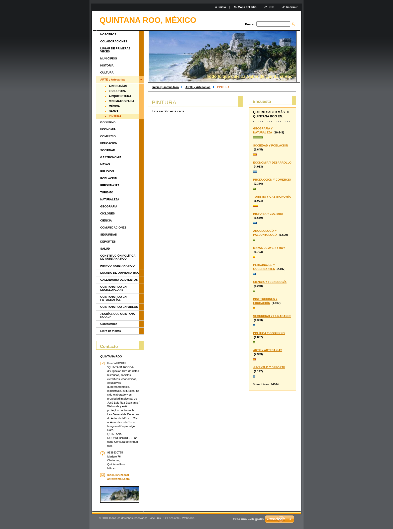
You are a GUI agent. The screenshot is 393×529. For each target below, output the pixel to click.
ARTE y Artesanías (198, 87)
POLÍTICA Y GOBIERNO (269, 333)
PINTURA (115, 116)
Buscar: (250, 24)
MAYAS (105, 164)
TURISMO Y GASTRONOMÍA (272, 196)
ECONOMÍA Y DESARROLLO (272, 162)
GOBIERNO (108, 122)
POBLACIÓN (108, 178)
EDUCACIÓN (108, 143)
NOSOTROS (108, 34)
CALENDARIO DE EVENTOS (119, 279)
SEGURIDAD (108, 234)
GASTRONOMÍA (111, 157)
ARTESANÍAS (118, 86)
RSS (271, 7)
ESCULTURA (117, 91)
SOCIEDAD (107, 150)
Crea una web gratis (248, 519)
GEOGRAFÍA (108, 206)
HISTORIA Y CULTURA (268, 213)
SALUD (105, 248)
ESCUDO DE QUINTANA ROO (119, 272)
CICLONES (107, 213)
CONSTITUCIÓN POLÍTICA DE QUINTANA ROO (117, 257)
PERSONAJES (109, 185)
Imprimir (292, 7)
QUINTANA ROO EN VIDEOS (119, 306)
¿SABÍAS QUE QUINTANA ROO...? (117, 315)
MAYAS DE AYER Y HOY (269, 247)
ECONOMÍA (108, 129)
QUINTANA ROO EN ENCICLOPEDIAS (113, 288)
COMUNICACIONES (113, 227)
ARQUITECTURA (120, 96)
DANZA (114, 111)
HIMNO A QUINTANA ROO (117, 265)
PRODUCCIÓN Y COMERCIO (272, 179)
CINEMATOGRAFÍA (121, 101)
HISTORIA (107, 65)
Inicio (222, 7)
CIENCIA (106, 220)
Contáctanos (108, 323)
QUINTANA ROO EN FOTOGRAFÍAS (113, 298)
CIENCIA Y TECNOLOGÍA (269, 281)
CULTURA (107, 72)
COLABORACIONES (113, 41)
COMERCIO (108, 136)
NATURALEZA (109, 199)
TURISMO (106, 192)
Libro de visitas (110, 330)
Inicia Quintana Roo (165, 87)
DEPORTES (108, 241)
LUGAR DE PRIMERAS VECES (115, 50)
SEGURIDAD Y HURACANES (272, 316)
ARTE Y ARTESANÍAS (267, 350)
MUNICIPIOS (108, 58)
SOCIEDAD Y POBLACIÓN (270, 145)
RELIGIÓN (107, 171)
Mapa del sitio (247, 7)
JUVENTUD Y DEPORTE (269, 367)
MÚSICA (114, 106)
